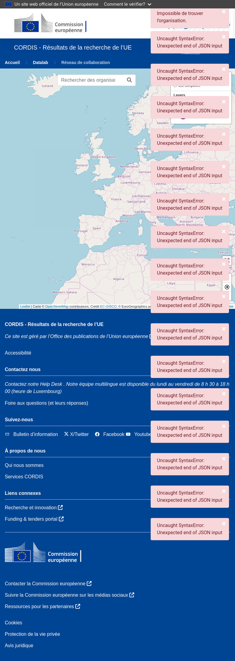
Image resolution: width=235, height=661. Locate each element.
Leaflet (25, 306)
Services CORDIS (24, 476)
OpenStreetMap (57, 306)
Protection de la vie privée (32, 634)
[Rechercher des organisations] (90, 80)
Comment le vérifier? (127, 4)
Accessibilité (18, 352)
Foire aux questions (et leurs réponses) (46, 403)
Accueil (12, 62)
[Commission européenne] (55, 23)
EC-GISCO (108, 306)
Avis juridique (19, 645)
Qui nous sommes (24, 465)
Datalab (40, 62)
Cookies (13, 622)
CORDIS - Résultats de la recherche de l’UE (54, 324)
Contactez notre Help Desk (33, 384)
